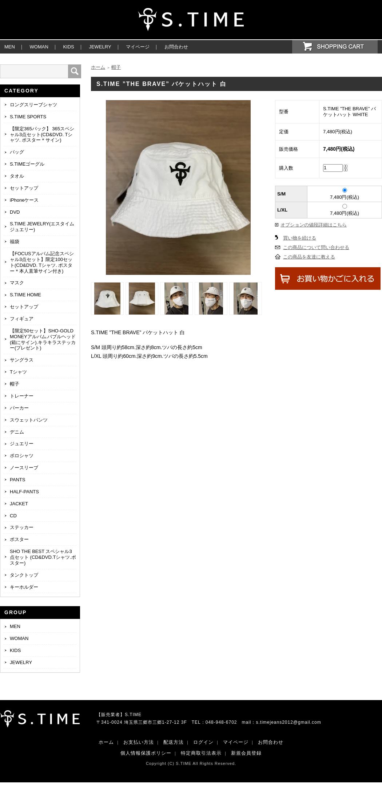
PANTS (17, 479)
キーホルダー (24, 587)
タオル (17, 176)
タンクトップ (24, 575)
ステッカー (21, 527)
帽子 (14, 384)
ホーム (98, 67)
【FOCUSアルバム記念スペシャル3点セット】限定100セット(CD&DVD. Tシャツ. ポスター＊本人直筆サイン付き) (42, 262)
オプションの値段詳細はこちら (313, 225)
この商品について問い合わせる (316, 247)
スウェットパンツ (29, 420)
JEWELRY (100, 47)
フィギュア (21, 318)
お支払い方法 (138, 742)
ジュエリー (21, 443)
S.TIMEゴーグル (27, 164)
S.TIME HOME (25, 294)
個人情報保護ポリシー (145, 753)
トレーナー (21, 396)
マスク (17, 282)
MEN (9, 47)
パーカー (19, 408)
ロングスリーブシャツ (33, 104)
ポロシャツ (21, 455)
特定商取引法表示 (201, 753)
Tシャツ (18, 372)
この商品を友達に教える (309, 257)
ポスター (19, 539)
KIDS (68, 47)
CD (13, 515)
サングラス (21, 360)
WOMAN (39, 47)
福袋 (14, 241)
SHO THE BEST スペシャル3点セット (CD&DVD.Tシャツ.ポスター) (43, 557)
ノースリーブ (24, 467)
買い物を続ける (299, 238)
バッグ (17, 152)
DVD (15, 212)
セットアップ (24, 188)
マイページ (138, 47)
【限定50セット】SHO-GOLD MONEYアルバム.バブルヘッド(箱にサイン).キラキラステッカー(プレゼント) (43, 339)
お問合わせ (176, 47)
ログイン (203, 742)
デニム (17, 432)
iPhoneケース (24, 200)
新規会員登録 (246, 753)
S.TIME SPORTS (28, 116)
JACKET (19, 503)
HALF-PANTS (24, 491)
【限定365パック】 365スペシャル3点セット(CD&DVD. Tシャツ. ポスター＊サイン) (42, 134)
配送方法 (173, 742)
